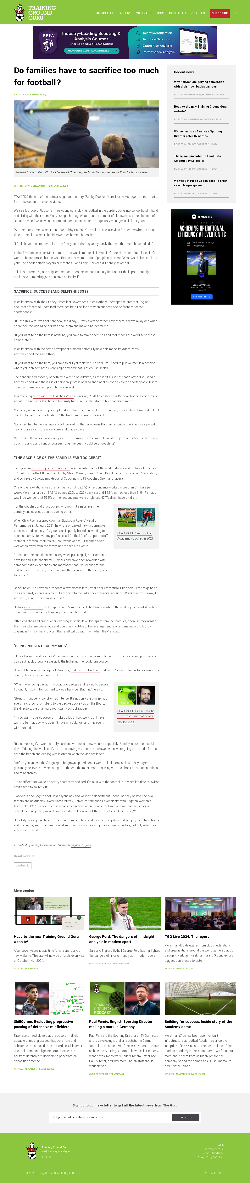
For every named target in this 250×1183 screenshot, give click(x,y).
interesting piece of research (50, 468)
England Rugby (121, 963)
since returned (33, 607)
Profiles (198, 13)
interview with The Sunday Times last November (53, 302)
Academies (30, 968)
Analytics (105, 963)
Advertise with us (214, 1149)
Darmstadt (118, 1074)
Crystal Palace (197, 1074)
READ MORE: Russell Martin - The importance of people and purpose (135, 716)
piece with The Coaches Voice (53, 396)
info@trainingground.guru (56, 1151)
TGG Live (124, 13)
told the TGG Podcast (85, 670)
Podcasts (177, 13)
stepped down (47, 520)
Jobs (160, 13)
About (220, 1145)
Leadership (36, 94)
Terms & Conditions (213, 1153)
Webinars (144, 13)
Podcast (105, 1074)
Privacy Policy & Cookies (211, 1157)
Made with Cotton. (214, 1173)
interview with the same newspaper (45, 349)
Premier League (46, 1069)
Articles (103, 13)
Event (179, 968)
